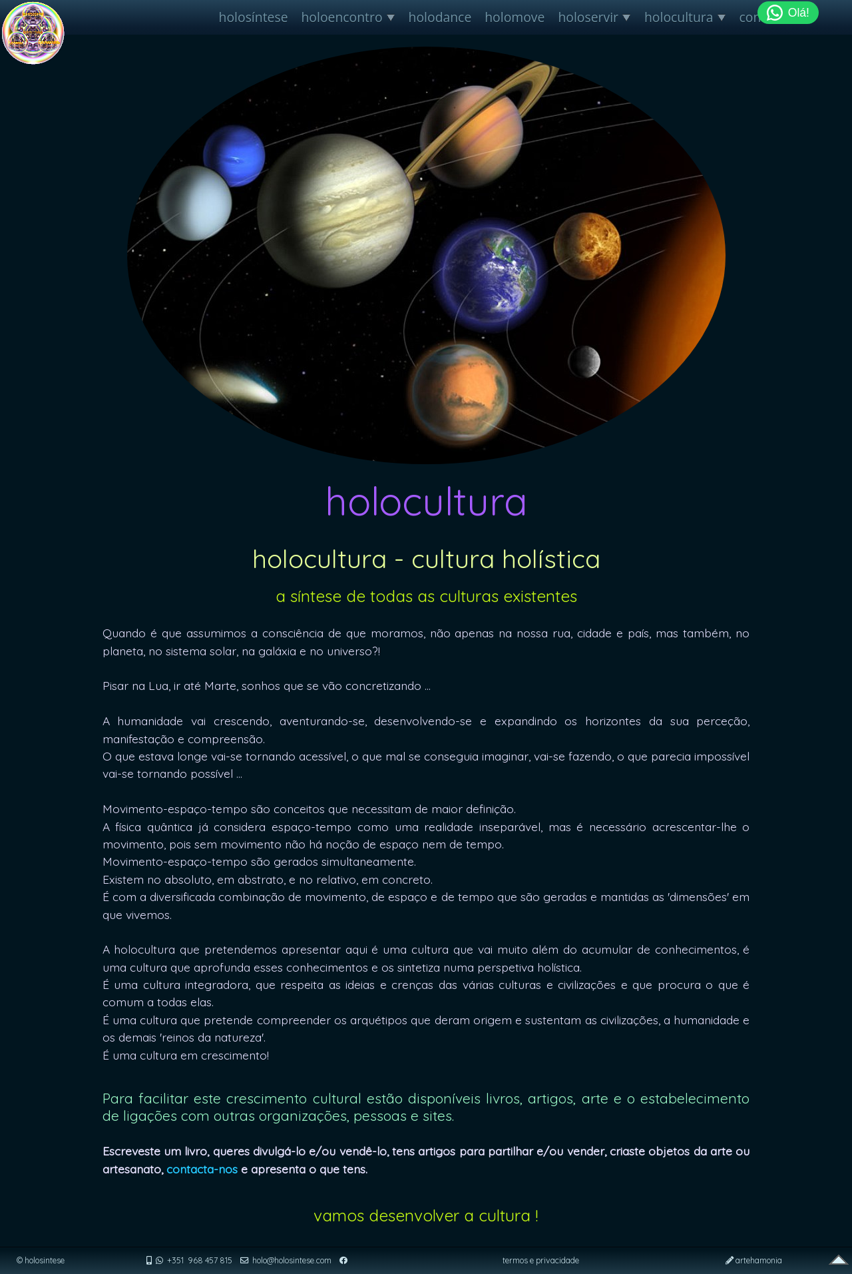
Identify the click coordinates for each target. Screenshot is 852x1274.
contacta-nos (202, 1168)
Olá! (788, 13)
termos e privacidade (541, 1260)
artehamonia (759, 1260)
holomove (514, 17)
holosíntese (253, 17)
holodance (440, 17)
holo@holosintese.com (291, 1260)
